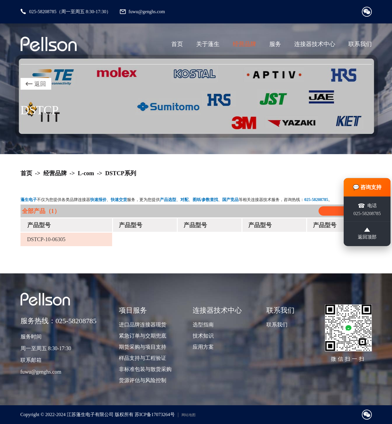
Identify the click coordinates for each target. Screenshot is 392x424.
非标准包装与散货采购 (145, 369)
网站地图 (189, 415)
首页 (177, 44)
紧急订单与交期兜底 (142, 336)
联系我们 (360, 44)
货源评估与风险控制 (142, 380)
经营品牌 (244, 44)
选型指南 (203, 325)
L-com (86, 173)
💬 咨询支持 (367, 187)
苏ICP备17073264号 (155, 414)
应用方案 (203, 347)
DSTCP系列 (120, 173)
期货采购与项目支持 (142, 347)
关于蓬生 (208, 44)
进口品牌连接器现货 (142, 325)
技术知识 (203, 336)
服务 (275, 44)
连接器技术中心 (314, 44)
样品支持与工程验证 (142, 358)
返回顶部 (367, 233)
